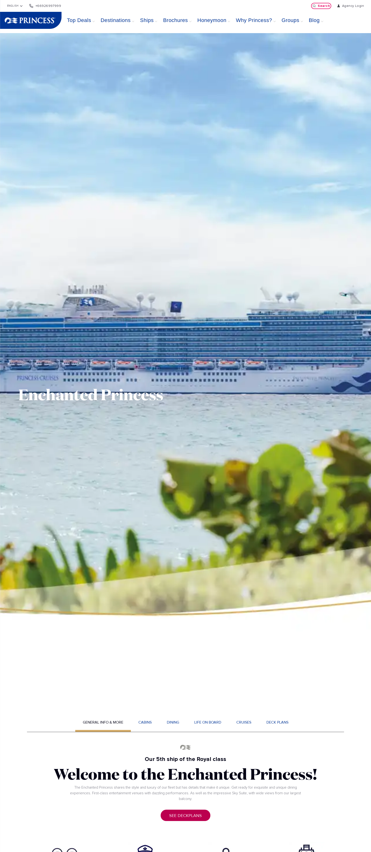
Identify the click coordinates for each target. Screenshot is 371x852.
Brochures (175, 20)
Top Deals (79, 20)
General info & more (103, 722)
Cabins (145, 722)
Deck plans (277, 722)
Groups (290, 20)
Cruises (243, 722)
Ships (147, 20)
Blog (314, 20)
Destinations (116, 20)
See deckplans (185, 815)
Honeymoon (211, 20)
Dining (173, 722)
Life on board (207, 722)
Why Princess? (254, 20)
